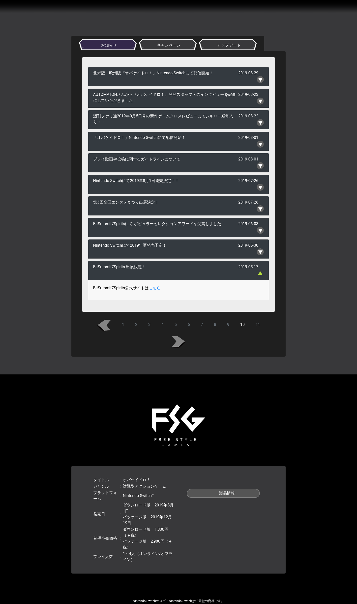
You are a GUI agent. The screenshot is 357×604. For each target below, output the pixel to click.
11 (258, 324)
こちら (155, 288)
